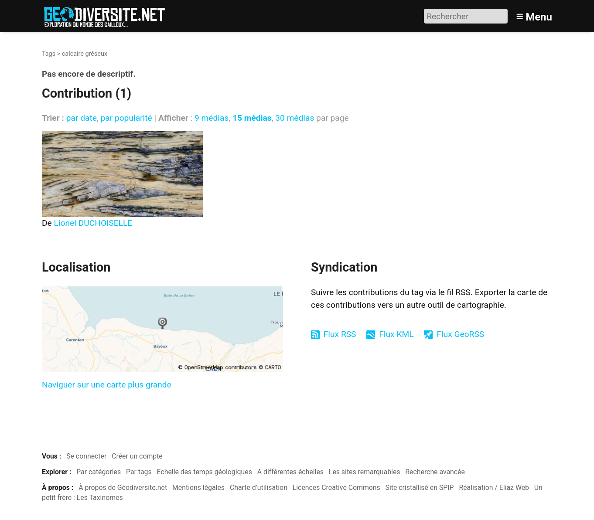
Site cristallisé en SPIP (420, 487)
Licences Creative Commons (336, 487)
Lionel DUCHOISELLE (93, 223)
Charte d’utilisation (258, 487)
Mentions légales (198, 487)
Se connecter (86, 456)
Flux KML (396, 334)
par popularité (126, 118)
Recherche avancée (435, 472)
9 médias (212, 118)
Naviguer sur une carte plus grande (106, 385)
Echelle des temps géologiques (204, 472)
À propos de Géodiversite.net (123, 487)
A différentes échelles (290, 472)
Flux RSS (340, 334)
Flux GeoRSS (460, 334)
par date (81, 118)
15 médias (252, 118)
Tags (48, 54)
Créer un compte (137, 456)
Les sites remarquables (364, 472)
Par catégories (98, 472)
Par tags (139, 472)
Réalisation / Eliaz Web (494, 487)
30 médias (294, 118)
